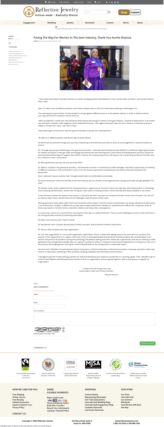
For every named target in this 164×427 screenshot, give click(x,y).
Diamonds (90, 22)
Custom (135, 12)
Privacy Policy (18, 407)
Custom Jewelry (91, 394)
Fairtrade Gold (127, 397)
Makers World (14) (14, 51)
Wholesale (125, 402)
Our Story (125, 394)
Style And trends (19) (15, 53)
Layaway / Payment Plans (58, 410)
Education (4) (12, 64)
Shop (124, 12)
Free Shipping (18, 394)
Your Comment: (39, 311)
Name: (36, 294)
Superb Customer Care (22, 405)
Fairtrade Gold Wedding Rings (97, 402)
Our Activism (126, 400)
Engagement (29, 22)
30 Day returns (18, 397)
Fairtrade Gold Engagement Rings (99, 405)
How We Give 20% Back (131, 405)
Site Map (124, 407)
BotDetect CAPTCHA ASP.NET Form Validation (47, 332)
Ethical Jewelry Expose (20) (17, 56)
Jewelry (70, 22)
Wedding (51, 22)
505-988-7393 (134, 423)
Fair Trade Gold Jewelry (95, 400)
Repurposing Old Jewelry (95, 397)
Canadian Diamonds (93, 407)
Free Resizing (18, 400)
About (140, 22)
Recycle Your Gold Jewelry (58, 408)
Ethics (126, 22)
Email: (36, 302)
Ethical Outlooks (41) (15, 62)
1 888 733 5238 (119, 423)
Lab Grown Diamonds (94, 410)
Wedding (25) (12, 60)
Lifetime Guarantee (20, 402)
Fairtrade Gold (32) (14, 58)
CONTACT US (19, 413)
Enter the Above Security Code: (44, 334)
